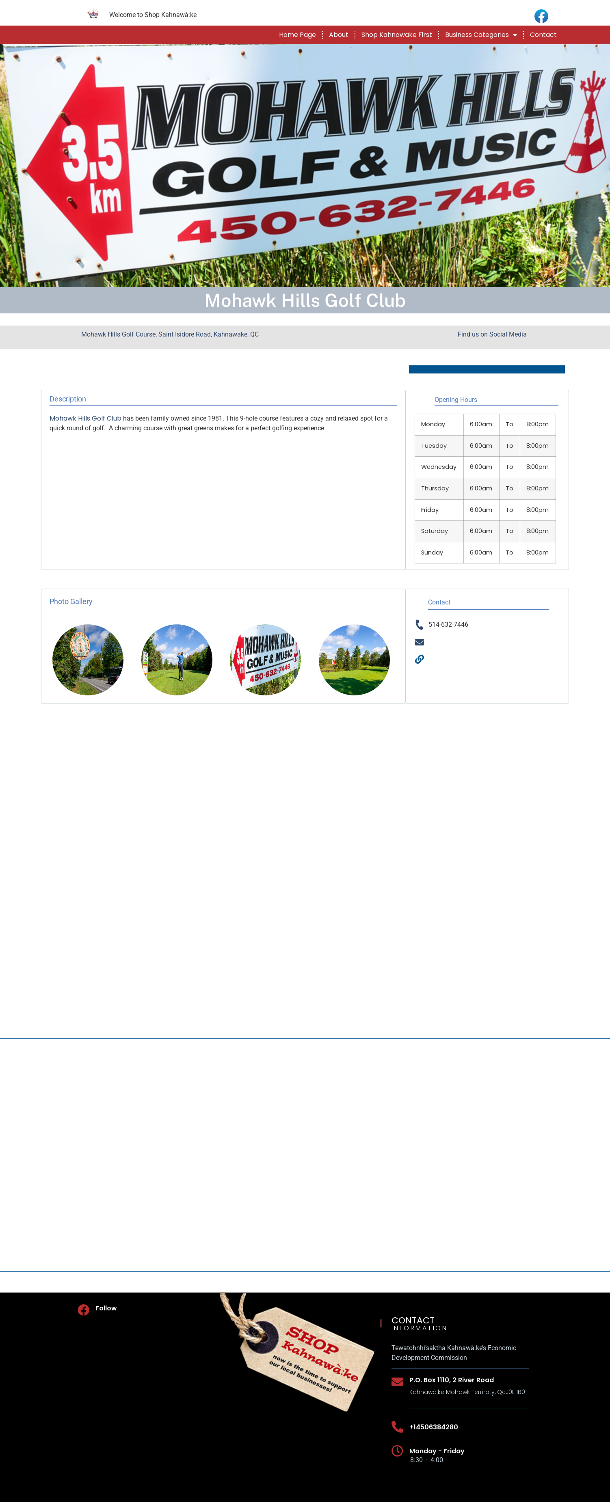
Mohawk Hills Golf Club (85, 418)
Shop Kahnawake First (396, 34)
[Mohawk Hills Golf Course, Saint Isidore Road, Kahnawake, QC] (305, 1155)
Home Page (297, 34)
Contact (543, 34)
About (338, 34)
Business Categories (481, 35)
